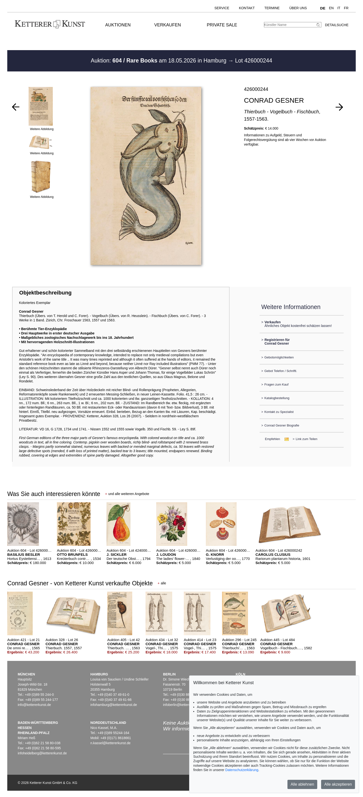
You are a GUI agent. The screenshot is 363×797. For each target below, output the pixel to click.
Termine (272, 8)
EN (331, 8)
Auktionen (118, 25)
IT (338, 8)
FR (346, 8)
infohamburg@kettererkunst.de (113, 705)
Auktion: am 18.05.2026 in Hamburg (159, 60)
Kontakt (247, 8)
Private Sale (222, 25)
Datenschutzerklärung (241, 770)
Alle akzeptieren (338, 784)
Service (221, 8)
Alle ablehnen (302, 784)
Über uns (298, 8)
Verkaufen (167, 25)
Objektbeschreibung (45, 293)
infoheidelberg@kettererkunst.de (42, 753)
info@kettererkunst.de (34, 705)
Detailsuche (336, 25)
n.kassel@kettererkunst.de (110, 743)
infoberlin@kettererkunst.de (183, 705)
